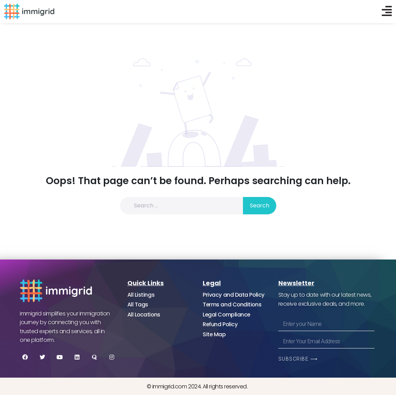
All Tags (137, 305)
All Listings (141, 295)
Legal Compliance (227, 315)
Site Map (214, 334)
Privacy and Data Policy (234, 295)
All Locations (144, 315)
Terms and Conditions (232, 305)
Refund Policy (220, 325)
